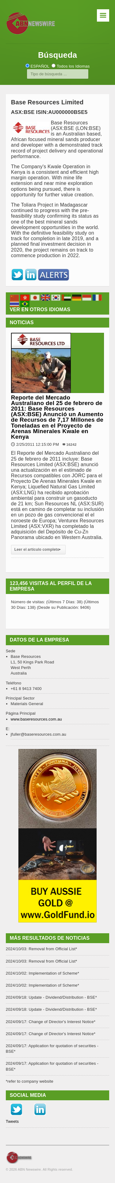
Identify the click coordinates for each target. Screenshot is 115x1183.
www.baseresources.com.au (36, 719)
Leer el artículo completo (38, 549)
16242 (71, 444)
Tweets (12, 1121)
